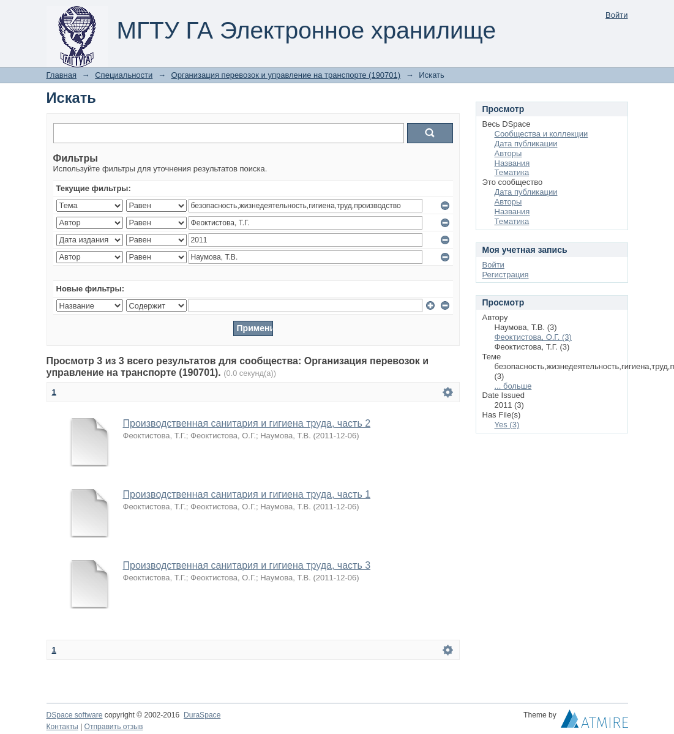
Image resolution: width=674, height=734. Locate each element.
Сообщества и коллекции (541, 133)
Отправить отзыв (113, 726)
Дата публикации (526, 143)
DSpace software (75, 715)
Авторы (508, 153)
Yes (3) (507, 424)
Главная (62, 75)
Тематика (512, 172)
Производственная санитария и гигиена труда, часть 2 (247, 423)
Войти (616, 15)
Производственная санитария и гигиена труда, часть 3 (247, 565)
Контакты (62, 726)
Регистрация (505, 274)
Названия (512, 163)
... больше (513, 386)
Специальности (123, 75)
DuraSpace (202, 715)
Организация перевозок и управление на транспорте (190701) (286, 75)
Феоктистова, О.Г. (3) (533, 337)
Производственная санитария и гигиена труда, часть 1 (247, 494)
